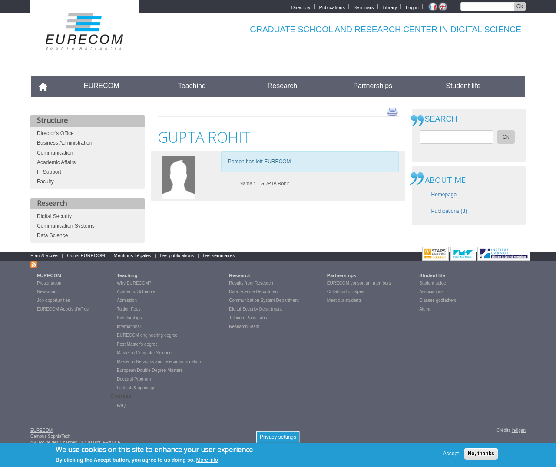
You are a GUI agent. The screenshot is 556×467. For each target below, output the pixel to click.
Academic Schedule (136, 291)
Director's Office (55, 133)
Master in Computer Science (144, 353)
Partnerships (372, 85)
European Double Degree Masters (150, 370)
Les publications (177, 255)
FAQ (121, 405)
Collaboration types (345, 291)
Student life (463, 85)
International (129, 326)
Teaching (192, 85)
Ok (519, 6)
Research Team (244, 326)
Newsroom (47, 291)
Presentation (49, 283)
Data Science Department (254, 291)
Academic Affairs (56, 162)
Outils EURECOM (86, 255)
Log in (412, 7)
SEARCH (441, 119)
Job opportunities (53, 300)
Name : (247, 183)
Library (389, 7)
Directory (301, 7)
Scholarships (129, 317)
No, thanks (481, 456)
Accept (451, 456)
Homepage (444, 195)
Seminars (364, 7)
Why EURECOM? (134, 283)
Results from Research (251, 283)
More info (207, 463)
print (392, 111)
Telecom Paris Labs (248, 317)
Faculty (45, 182)
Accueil (47, 85)
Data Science (52, 235)
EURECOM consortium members (359, 283)
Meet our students (344, 300)
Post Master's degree (137, 344)
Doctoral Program (134, 379)
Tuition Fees (129, 309)
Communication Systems (66, 226)
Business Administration (64, 143)
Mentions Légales (132, 255)
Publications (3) (449, 211)
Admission (127, 300)
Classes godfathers (438, 300)
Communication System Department (264, 300)
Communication (55, 153)
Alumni (426, 309)
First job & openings (136, 387)
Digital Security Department (255, 309)
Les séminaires (219, 255)
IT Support (49, 172)
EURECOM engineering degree (147, 335)
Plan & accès (44, 255)
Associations (431, 291)
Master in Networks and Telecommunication (159, 361)
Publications (332, 7)
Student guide (432, 283)
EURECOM (101, 85)
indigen (519, 430)
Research (282, 85)
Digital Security (54, 216)
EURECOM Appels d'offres (63, 309)
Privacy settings (278, 439)
